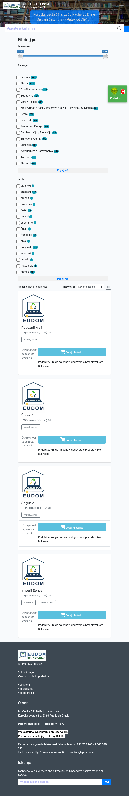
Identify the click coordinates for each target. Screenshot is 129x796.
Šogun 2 (27, 503)
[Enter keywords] (60, 782)
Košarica (117, 93)
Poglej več (62, 170)
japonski (27, 253)
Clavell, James (30, 339)
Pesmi (27, 114)
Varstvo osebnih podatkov (33, 676)
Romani (29, 77)
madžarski (29, 265)
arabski (27, 198)
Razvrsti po (69, 286)
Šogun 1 (27, 415)
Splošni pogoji (26, 672)
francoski (29, 235)
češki (26, 210)
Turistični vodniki (34, 138)
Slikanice (29, 145)
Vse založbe (25, 688)
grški (25, 241)
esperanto (28, 222)
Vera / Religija (32, 102)
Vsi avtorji (24, 684)
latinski (27, 259)
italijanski (29, 247)
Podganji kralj (31, 328)
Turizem (28, 157)
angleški (29, 192)
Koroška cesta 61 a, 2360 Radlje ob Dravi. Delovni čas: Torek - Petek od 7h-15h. (64, 17)
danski (26, 216)
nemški (28, 272)
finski (26, 229)
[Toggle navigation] (121, 5)
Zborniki (28, 163)
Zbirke (28, 83)
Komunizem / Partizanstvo (40, 151)
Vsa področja (26, 692)
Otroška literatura (34, 89)
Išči (107, 781)
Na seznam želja (33, 332)
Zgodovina (30, 95)
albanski (27, 185)
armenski (28, 204)
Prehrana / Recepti (35, 126)
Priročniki (29, 120)
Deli (47, 332)
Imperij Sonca (31, 591)
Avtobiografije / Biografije (39, 132)
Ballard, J (28, 602)
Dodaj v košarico (71, 352)
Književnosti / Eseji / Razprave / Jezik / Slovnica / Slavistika (60, 108)
